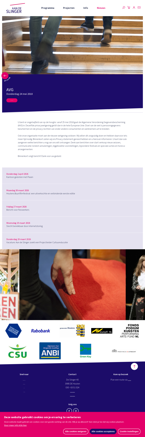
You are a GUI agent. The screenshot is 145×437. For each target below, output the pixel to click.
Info (85, 7)
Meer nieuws (16, 101)
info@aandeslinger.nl (72, 393)
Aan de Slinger (15, 8)
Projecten (68, 7)
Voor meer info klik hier (15, 424)
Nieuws (101, 7)
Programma (47, 7)
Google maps (129, 381)
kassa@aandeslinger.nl (72, 397)
